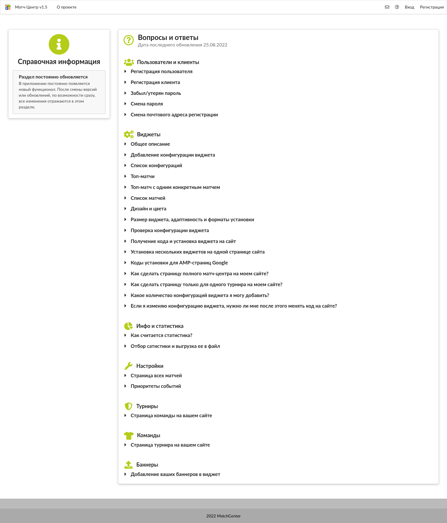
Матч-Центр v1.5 (26, 7)
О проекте (66, 6)
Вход (409, 6)
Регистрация (432, 6)
